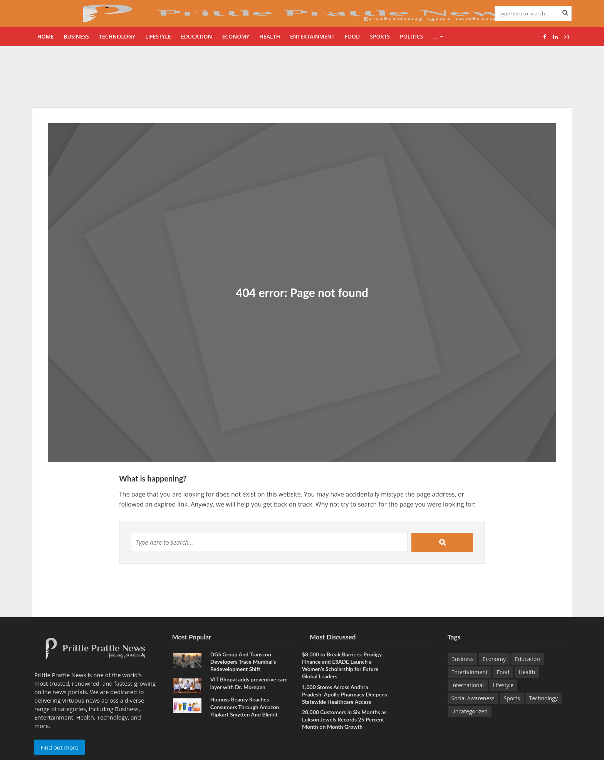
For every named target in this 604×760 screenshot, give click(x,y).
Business (76, 36)
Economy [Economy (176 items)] (494, 659)
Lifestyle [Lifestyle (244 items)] (503, 685)
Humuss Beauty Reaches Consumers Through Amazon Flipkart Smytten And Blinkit (244, 706)
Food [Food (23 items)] (503, 672)
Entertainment (312, 36)
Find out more (59, 747)
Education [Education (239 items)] (527, 659)
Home (45, 36)
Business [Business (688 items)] (462, 659)
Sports (380, 36)
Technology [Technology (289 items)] (543, 698)
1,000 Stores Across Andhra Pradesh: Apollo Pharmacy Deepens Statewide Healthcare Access (344, 694)
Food (352, 36)
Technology (117, 36)
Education (196, 36)
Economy (235, 36)
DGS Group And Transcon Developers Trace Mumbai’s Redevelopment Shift (243, 661)
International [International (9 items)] (467, 685)
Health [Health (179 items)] (526, 672)
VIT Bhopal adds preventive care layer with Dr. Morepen (249, 683)
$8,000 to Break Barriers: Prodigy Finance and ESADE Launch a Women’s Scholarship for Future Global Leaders (342, 665)
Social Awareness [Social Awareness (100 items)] (473, 698)
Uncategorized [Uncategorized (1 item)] (469, 711)
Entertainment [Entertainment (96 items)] (469, 672)
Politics (411, 36)
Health (269, 36)
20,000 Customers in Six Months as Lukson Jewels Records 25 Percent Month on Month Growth (344, 719)
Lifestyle (158, 36)
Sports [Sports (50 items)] (512, 698)
